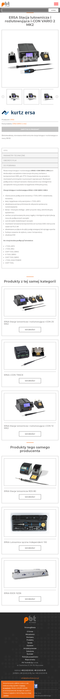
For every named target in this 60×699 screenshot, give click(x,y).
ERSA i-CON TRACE (13, 375)
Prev (3, 96)
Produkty (30, 640)
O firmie (30, 631)
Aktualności (30, 634)
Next (57, 96)
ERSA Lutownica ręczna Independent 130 (25, 542)
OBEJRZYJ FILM (9, 160)
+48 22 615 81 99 (40, 670)
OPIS (5, 150)
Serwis (30, 643)
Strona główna (30, 627)
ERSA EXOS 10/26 (12, 593)
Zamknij (5, 695)
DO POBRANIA (9, 166)
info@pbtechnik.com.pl (30, 678)
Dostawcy (30, 637)
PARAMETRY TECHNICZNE (14, 156)
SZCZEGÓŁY (30, 330)
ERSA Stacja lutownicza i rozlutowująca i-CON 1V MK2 (29, 427)
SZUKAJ (53, 10)
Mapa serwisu (30, 659)
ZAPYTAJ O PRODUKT (30, 129)
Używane (30, 645)
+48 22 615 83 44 (27, 670)
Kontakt (30, 654)
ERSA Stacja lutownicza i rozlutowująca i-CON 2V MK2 (29, 323)
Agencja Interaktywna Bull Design (40, 696)
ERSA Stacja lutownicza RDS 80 (20, 491)
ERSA (12, 119)
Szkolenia (30, 651)
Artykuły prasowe (30, 648)
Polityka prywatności (30, 657)
